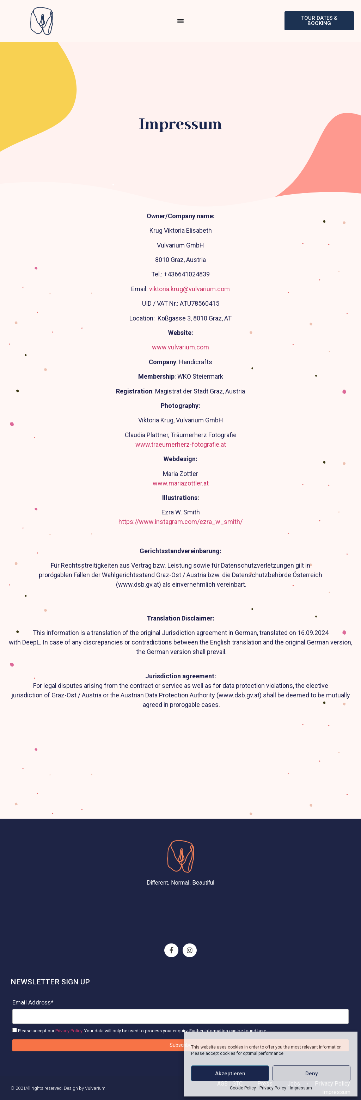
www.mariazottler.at (181, 483)
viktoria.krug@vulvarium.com (189, 289)
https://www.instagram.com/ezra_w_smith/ (180, 521)
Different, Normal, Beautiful (180, 883)
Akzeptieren (230, 1073)
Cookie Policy (243, 1088)
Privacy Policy (272, 1088)
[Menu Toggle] (180, 20)
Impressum (301, 1088)
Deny (311, 1073)
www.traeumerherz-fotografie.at (180, 444)
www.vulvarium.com (180, 347)
